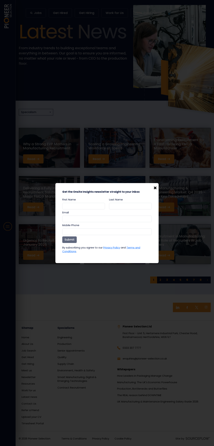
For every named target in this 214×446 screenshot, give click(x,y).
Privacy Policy (111, 247)
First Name (69, 199)
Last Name (116, 199)
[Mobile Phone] (107, 232)
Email (65, 212)
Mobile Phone (70, 225)
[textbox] (83, 206)
